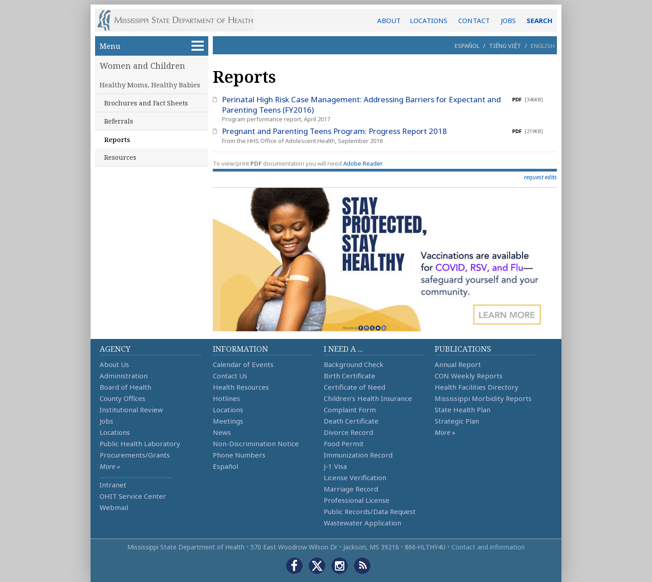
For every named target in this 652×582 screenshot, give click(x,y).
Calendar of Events (243, 364)
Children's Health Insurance (368, 398)
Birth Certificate (349, 375)
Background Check (354, 364)
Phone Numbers (239, 454)
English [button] (543, 46)
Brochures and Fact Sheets (146, 103)
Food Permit (344, 443)
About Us (114, 364)
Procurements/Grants (135, 454)
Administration (124, 375)
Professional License (356, 500)
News (222, 432)
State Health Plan (462, 409)
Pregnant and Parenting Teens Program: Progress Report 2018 (334, 131)
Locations (115, 432)
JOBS (508, 20)
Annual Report (458, 364)
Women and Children (142, 65)
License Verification (355, 477)
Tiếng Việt (505, 46)
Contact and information (488, 547)
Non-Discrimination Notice (256, 443)
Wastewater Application (362, 522)
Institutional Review (131, 409)
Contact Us (230, 375)
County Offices (122, 398)
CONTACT (474, 20)
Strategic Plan (457, 420)
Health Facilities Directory (476, 386)
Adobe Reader (363, 163)
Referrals (118, 121)
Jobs (106, 420)
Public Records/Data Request (370, 511)
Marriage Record (351, 488)
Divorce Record (348, 432)
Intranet (113, 484)
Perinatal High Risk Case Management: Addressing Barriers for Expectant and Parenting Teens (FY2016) (361, 104)
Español (467, 46)
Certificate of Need (354, 386)
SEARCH (539, 20)
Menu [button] (152, 46)
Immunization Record (358, 454)
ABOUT (389, 20)
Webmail (114, 507)
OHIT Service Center (133, 496)
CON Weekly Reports (469, 375)
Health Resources (241, 386)
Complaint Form (350, 409)
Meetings (228, 420)
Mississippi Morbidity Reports (483, 398)
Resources (120, 157)
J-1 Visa (335, 466)
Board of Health (125, 386)
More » (110, 466)
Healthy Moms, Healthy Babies (150, 84)
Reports (117, 139)
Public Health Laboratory (140, 443)
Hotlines (226, 398)
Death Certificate (351, 420)
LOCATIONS (428, 20)
